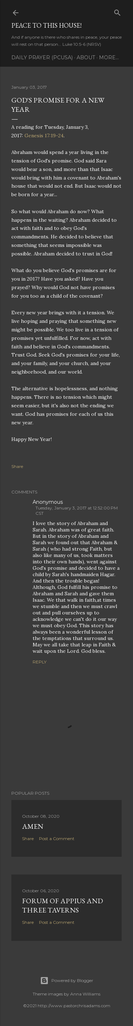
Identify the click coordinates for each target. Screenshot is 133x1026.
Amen (32, 826)
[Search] (117, 11)
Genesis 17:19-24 (43, 135)
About (86, 57)
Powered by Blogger (66, 980)
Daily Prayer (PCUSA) (42, 57)
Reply (39, 661)
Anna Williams (85, 994)
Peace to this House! (46, 25)
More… (109, 57)
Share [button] (17, 466)
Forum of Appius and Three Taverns (62, 905)
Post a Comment (56, 838)
